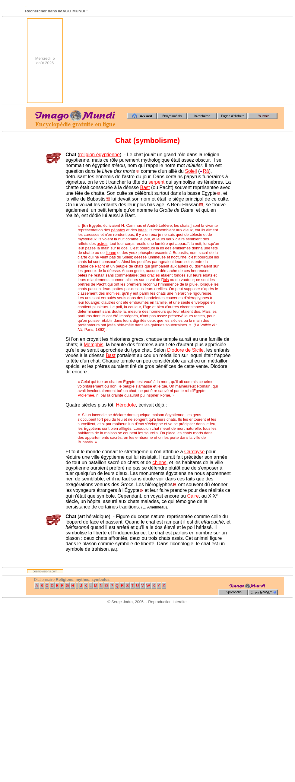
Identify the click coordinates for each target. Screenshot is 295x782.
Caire (193, 496)
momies (113, 293)
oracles (153, 275)
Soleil (191, 171)
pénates (118, 230)
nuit (121, 239)
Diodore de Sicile (185, 350)
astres (102, 243)
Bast (145, 187)
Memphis (93, 344)
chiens (159, 462)
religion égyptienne (99, 154)
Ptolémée (86, 395)
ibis (166, 279)
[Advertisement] (218, 60)
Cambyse (194, 451)
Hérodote (126, 404)
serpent (156, 182)
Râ (206, 171)
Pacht (100, 266)
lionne (111, 252)
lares (142, 230)
